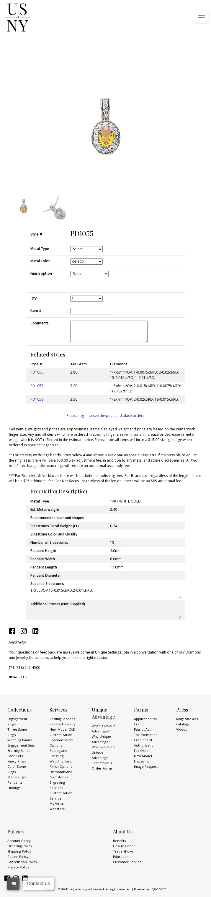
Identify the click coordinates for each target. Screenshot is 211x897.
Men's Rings (16, 777)
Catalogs (182, 724)
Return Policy (18, 856)
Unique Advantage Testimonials (102, 757)
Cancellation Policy (22, 862)
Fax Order (142, 750)
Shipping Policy (19, 851)
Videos (181, 729)
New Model (143, 756)
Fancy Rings (16, 761)
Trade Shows (123, 851)
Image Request (146, 766)
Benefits (119, 840)
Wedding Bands (19, 740)
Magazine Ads (187, 719)
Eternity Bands (18, 750)
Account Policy (19, 840)
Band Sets (15, 756)
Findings (13, 787)
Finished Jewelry (63, 724)
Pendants (14, 782)
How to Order (124, 846)
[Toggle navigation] (201, 18)
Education (121, 856)
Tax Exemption (146, 734)
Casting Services (62, 719)
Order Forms (102, 768)
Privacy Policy (18, 867)
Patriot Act (142, 729)
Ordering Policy (19, 846)
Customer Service (127, 862)
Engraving (141, 761)
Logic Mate (158, 889)
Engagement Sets (21, 745)
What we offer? (103, 747)
